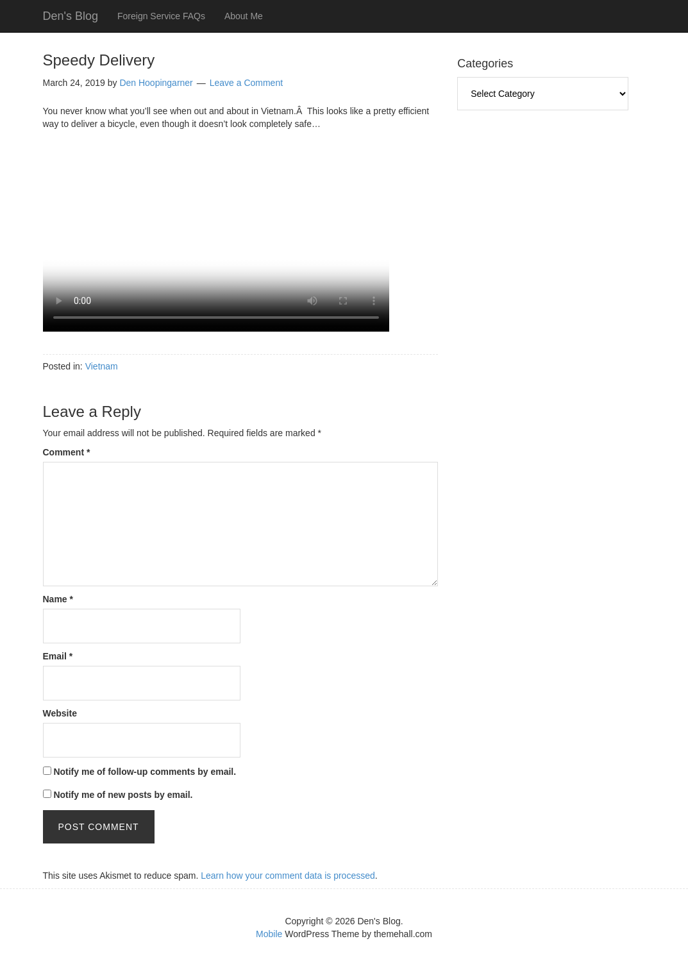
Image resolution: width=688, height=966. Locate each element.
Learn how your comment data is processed (288, 875)
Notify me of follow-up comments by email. (144, 772)
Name (58, 599)
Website (60, 713)
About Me (243, 16)
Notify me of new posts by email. (122, 795)
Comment (66, 452)
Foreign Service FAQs (161, 16)
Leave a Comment (246, 83)
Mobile (269, 934)
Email (58, 656)
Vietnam (101, 366)
